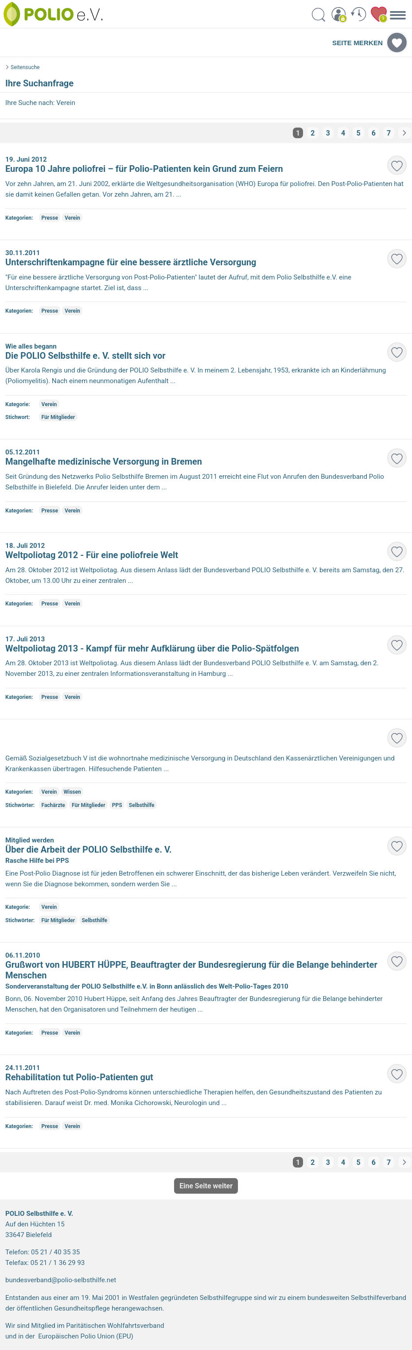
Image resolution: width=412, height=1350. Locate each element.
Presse (50, 218)
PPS (117, 805)
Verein (72, 218)
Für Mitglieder (58, 417)
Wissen (72, 792)
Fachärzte (53, 805)
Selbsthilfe (142, 805)
